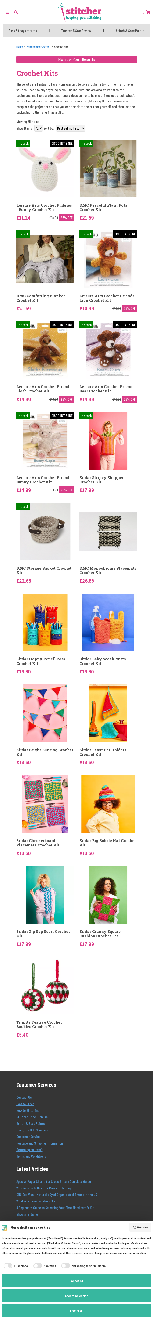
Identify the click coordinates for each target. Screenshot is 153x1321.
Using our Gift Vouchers (32, 1130)
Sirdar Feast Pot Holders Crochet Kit (102, 752)
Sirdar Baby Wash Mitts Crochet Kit (102, 661)
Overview (140, 1227)
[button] (16, 12)
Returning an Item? (29, 1149)
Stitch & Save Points (30, 1123)
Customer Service (28, 1136)
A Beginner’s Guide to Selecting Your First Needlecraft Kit (55, 1207)
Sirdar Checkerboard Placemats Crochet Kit (38, 842)
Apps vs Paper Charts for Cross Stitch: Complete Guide (53, 1181)
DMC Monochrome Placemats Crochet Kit (108, 570)
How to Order (25, 1103)
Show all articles (27, 1214)
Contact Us (24, 1097)
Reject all (76, 1280)
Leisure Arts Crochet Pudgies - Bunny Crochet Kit (44, 207)
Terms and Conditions (31, 1156)
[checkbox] (15, 1266)
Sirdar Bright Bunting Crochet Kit (44, 752)
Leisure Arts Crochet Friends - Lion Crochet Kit (108, 298)
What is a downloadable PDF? (35, 1201)
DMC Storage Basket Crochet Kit (43, 570)
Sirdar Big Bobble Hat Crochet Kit (107, 842)
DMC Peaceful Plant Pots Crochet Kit (103, 207)
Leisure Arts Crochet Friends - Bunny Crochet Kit (45, 479)
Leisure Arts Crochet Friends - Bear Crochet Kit (108, 388)
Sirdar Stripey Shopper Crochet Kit (101, 479)
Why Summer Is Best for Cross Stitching (43, 1188)
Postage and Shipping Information (39, 1143)
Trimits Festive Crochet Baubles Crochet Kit (39, 1024)
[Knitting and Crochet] (38, 46)
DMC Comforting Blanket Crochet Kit (40, 298)
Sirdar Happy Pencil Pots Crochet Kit (40, 661)
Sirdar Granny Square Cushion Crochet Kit (100, 933)
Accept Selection (76, 1295)
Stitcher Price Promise (32, 1117)
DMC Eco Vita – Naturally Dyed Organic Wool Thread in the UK (56, 1194)
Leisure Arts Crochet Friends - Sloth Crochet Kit (45, 388)
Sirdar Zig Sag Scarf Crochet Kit (43, 933)
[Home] (19, 46)
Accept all (76, 1310)
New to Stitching (27, 1110)
